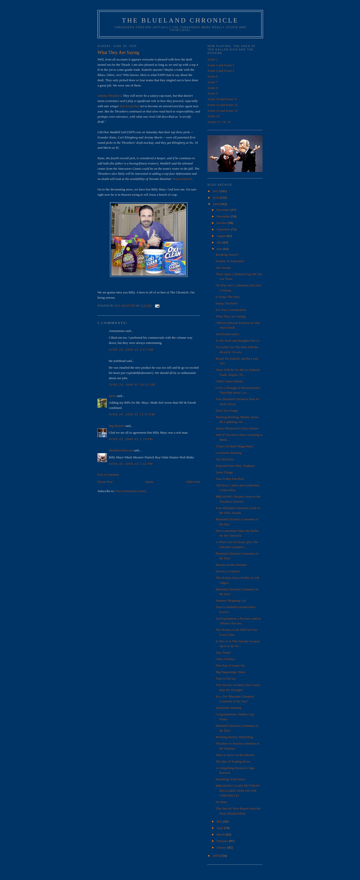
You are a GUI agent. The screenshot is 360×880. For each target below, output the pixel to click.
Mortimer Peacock (121, 450)
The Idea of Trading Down (233, 761)
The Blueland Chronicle (180, 20)
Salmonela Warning (228, 708)
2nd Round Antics (227, 334)
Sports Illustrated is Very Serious (237, 428)
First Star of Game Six (230, 665)
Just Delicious (225, 459)
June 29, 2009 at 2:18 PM (131, 439)
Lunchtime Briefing (228, 453)
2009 (216, 204)
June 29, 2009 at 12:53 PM (132, 414)
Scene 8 (213, 88)
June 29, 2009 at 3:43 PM (131, 464)
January (222, 847)
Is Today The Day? (228, 297)
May (219, 821)
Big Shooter (116, 426)
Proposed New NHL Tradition (235, 466)
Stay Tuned (223, 652)
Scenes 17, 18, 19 (219, 122)
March (221, 834)
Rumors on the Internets (231, 565)
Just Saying (223, 267)
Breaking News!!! (227, 254)
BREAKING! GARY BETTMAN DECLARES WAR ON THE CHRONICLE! (238, 790)
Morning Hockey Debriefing (234, 737)
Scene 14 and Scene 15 (223, 110)
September (223, 229)
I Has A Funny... (226, 659)
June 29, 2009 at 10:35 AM (132, 384)
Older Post (193, 482)
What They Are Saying (230, 316)
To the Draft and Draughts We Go (237, 340)
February (222, 841)
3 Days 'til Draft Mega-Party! (235, 446)
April (220, 828)
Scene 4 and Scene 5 (221, 70)
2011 (216, 191)
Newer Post (105, 482)
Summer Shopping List (231, 600)
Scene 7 (213, 82)
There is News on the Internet (235, 755)
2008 (216, 856)
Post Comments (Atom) (131, 491)
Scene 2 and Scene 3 (221, 65)
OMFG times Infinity (229, 381)
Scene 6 (213, 76)
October (222, 223)
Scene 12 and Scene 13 (223, 105)
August (221, 236)
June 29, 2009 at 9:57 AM (131, 349)
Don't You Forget (227, 410)
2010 (216, 197)
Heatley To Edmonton (230, 261)
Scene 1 (213, 59)
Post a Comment (108, 474)
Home (150, 482)
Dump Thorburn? (227, 303)
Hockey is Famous (228, 571)
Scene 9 (213, 93)
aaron (112, 396)
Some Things (224, 472)
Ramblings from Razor (230, 779)
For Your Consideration (231, 310)
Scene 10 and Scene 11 (222, 99)
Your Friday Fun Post (230, 479)
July (219, 242)
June (219, 249)
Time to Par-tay (226, 678)
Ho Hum (221, 802)
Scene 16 (213, 116)
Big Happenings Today (230, 672)
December (223, 210)
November (223, 216)
